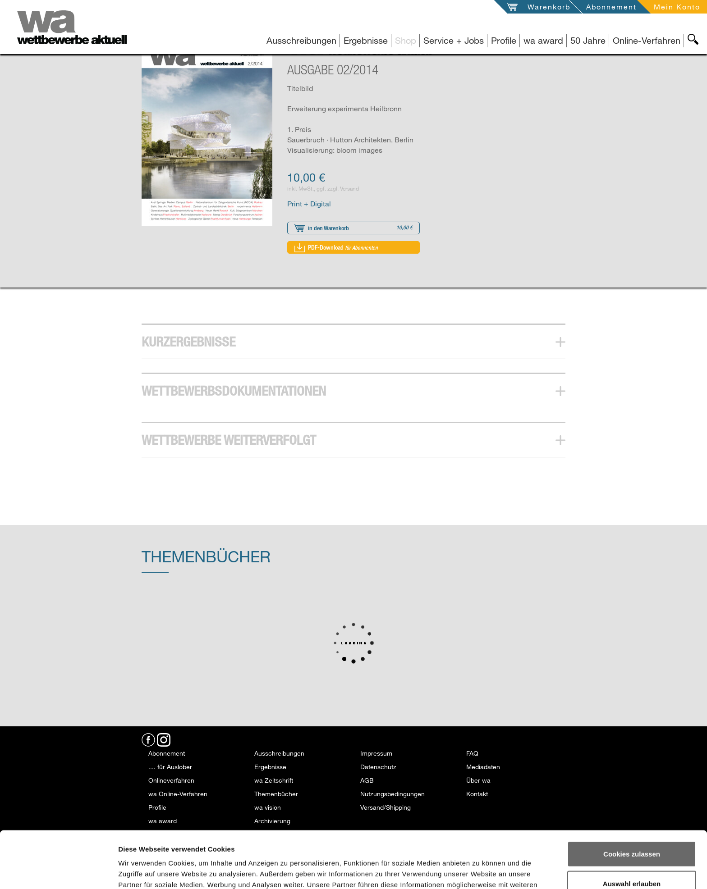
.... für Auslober (170, 766)
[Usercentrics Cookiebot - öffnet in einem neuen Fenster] (58, 871)
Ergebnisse (366, 40)
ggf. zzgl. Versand (338, 188)
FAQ (472, 753)
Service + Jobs (453, 40)
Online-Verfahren (646, 40)
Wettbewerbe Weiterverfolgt (229, 440)
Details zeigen (482, 871)
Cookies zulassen (631, 800)
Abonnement (611, 6)
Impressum (376, 753)
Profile (503, 40)
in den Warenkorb (360, 227)
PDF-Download (343, 247)
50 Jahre (588, 40)
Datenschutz (378, 766)
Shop (405, 40)
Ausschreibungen (301, 40)
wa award (543, 40)
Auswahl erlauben (632, 830)
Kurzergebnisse (188, 341)
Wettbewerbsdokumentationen (234, 391)
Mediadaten (483, 766)
